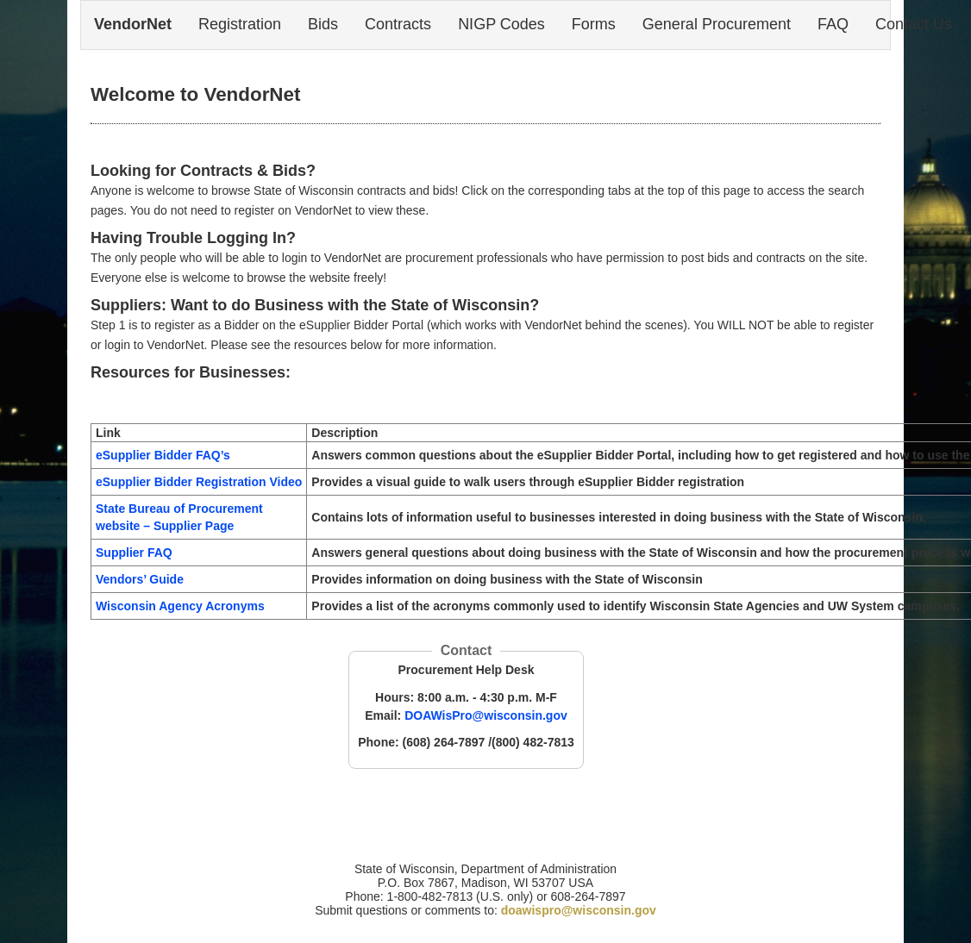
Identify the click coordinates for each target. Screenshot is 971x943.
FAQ (833, 24)
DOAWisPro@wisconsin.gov (485, 715)
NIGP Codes (501, 24)
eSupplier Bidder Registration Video (199, 482)
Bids (323, 24)
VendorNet (133, 24)
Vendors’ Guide (140, 579)
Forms (594, 24)
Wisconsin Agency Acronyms (180, 606)
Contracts (398, 24)
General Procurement (716, 24)
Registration (239, 24)
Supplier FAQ (134, 552)
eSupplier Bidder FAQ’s (163, 455)
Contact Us (913, 24)
